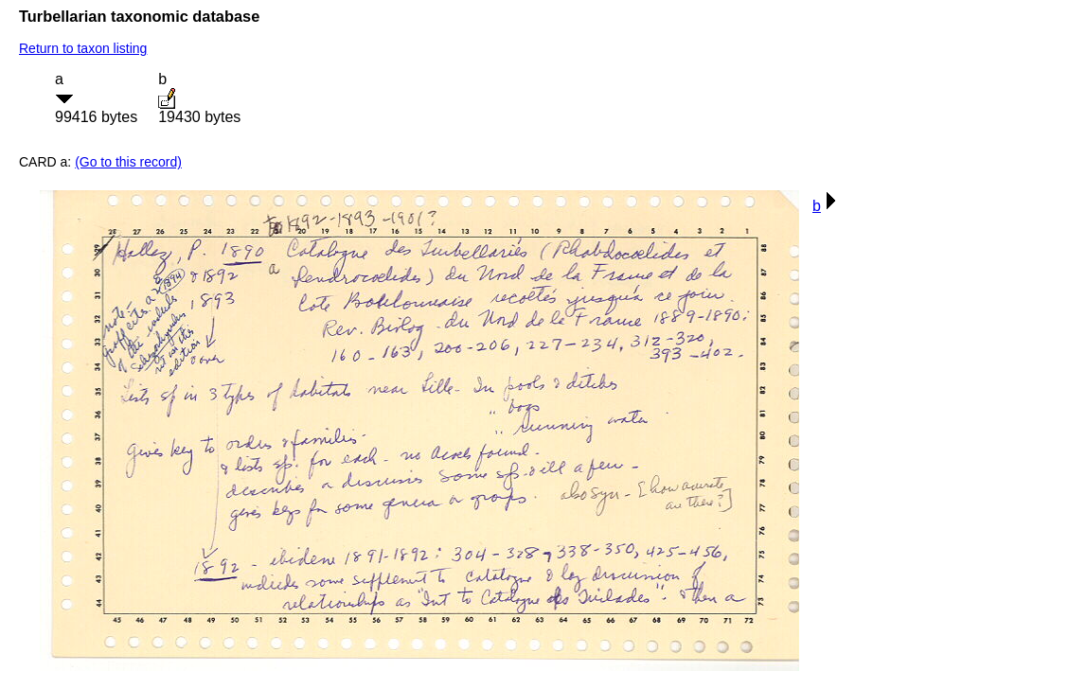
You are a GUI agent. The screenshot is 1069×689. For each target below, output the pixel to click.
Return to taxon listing (83, 48)
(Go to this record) (128, 161)
